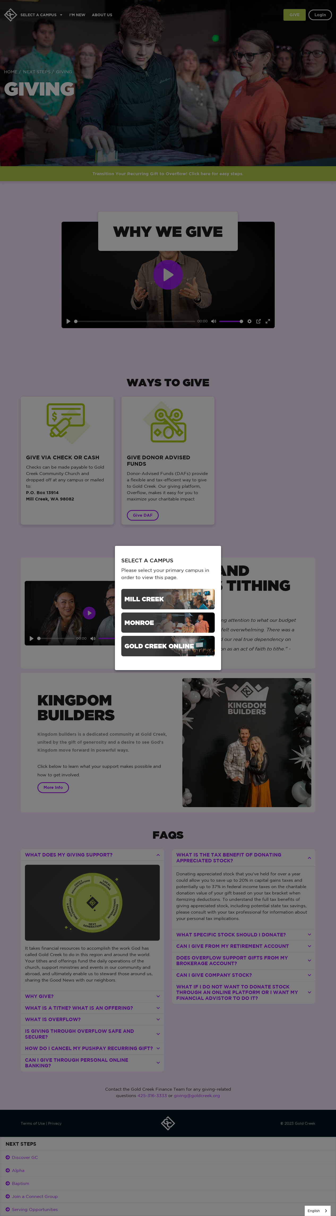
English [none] (314, 1211)
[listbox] (318, 1211)
